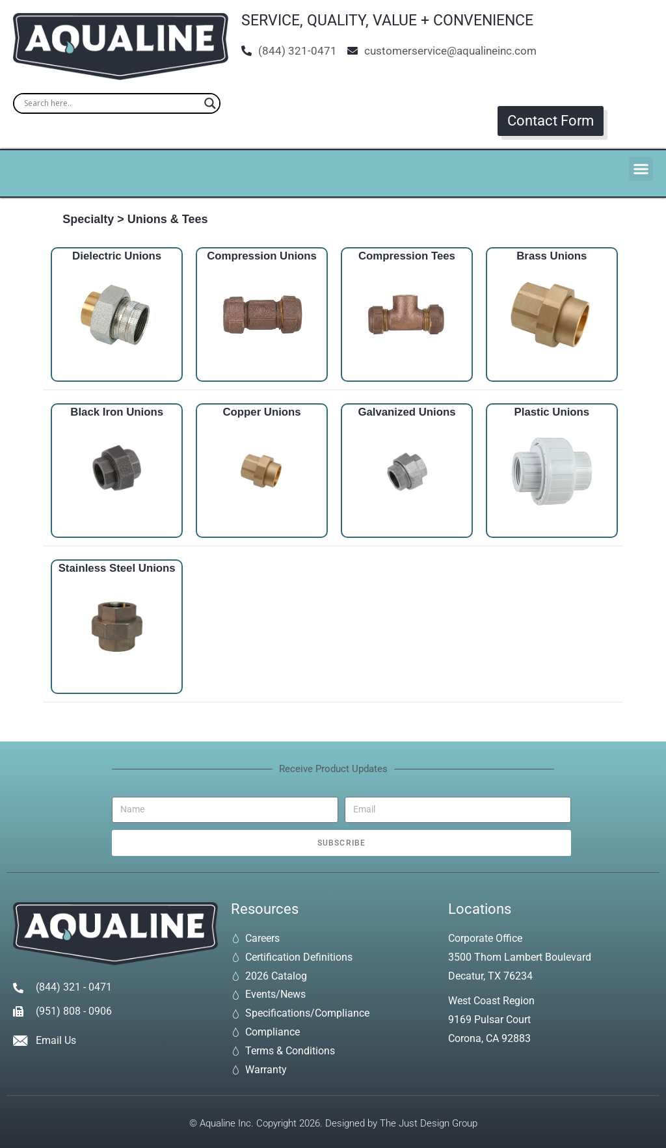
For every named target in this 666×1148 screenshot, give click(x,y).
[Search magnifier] (210, 103)
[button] (641, 169)
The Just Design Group (428, 1123)
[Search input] (111, 103)
